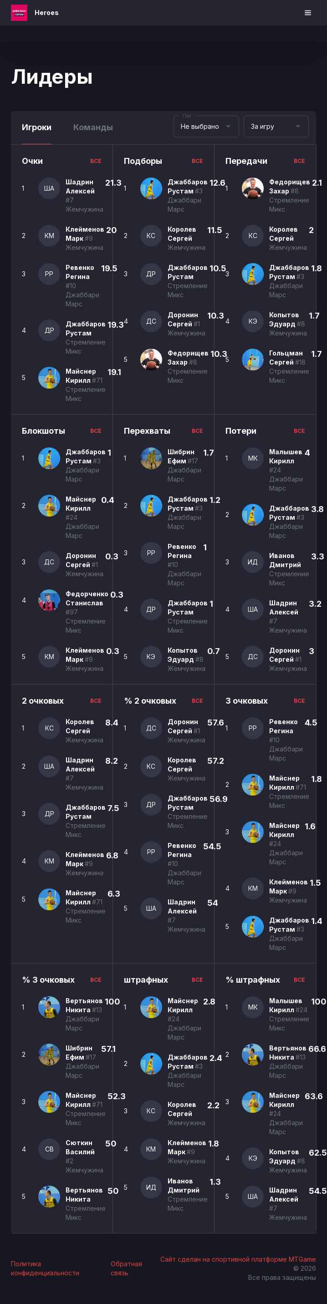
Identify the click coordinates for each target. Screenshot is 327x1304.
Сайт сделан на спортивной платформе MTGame (238, 1259)
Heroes (47, 12)
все (96, 160)
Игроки (36, 127)
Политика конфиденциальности (45, 1268)
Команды (93, 127)
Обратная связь (126, 1268)
